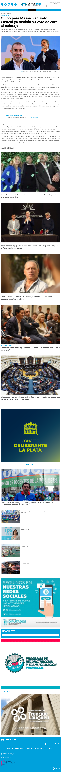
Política (8, 10)
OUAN (59, 71)
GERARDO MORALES (44, 71)
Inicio (3, 10)
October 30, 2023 (33, 117)
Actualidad (47, 10)
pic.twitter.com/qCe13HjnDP (14, 115)
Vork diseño (7, 692)
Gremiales (40, 10)
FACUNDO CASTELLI (35, 71)
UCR (24, 71)
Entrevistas (56, 10)
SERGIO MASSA (28, 71)
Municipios (32, 10)
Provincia (24, 10)
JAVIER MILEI (50, 71)
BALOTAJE (56, 71)
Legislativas (16, 10)
